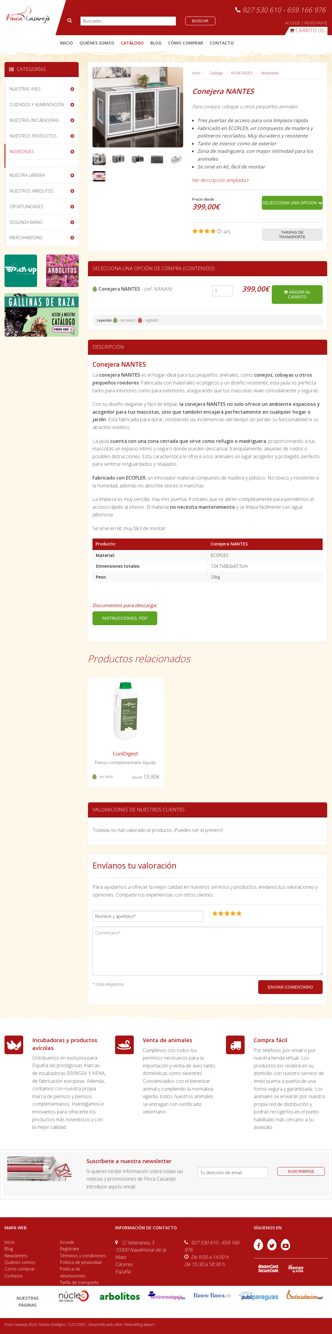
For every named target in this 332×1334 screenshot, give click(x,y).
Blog (9, 1249)
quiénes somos (97, 43)
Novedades (270, 73)
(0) (307, 30)
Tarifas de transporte (292, 234)
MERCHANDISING (26, 237)
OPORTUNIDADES (26, 206)
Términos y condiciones (83, 1255)
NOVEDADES (242, 73)
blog (155, 43)
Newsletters (16, 1255)
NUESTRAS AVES (25, 89)
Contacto (14, 1276)
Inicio (66, 43)
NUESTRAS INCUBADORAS (34, 120)
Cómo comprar (20, 1269)
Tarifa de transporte (79, 1282)
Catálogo (216, 73)
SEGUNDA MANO (26, 222)
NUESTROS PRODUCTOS (33, 136)
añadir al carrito (297, 294)
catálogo (132, 43)
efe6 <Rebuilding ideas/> (135, 1324)
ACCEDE (292, 23)
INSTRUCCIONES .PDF (125, 618)
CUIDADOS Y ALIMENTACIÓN (37, 104)
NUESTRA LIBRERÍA (27, 175)
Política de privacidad (81, 1262)
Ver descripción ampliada (220, 180)
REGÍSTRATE (316, 23)
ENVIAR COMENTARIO (290, 987)
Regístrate (69, 1249)
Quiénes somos (20, 1262)
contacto (222, 43)
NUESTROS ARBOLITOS (32, 191)
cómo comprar (185, 43)
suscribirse (301, 1171)
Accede (67, 1242)
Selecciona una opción (292, 202)
